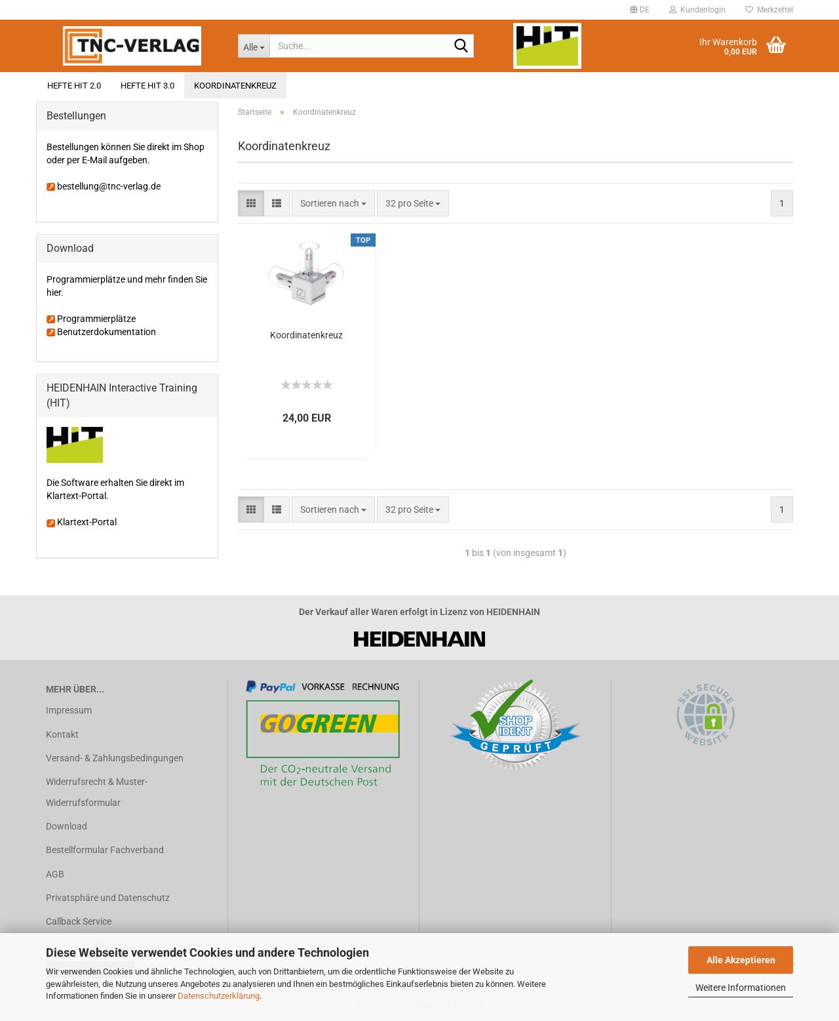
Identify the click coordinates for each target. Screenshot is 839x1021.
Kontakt (62, 734)
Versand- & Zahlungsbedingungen (115, 758)
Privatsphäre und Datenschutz (108, 897)
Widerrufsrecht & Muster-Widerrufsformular (96, 792)
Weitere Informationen (740, 987)
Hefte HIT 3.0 (147, 85)
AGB (55, 874)
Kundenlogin (697, 9)
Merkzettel (769, 9)
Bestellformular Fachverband (105, 850)
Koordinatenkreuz (235, 85)
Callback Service (78, 921)
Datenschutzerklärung (219, 996)
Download (66, 826)
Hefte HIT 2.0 (74, 85)
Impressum (69, 710)
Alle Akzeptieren (741, 960)
